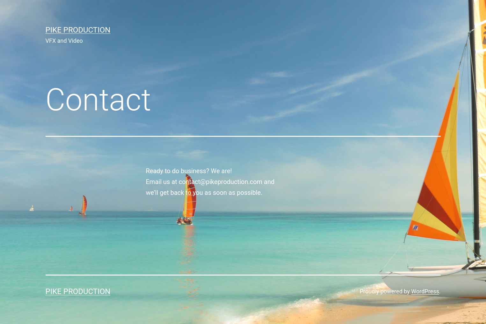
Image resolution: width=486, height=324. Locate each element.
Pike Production (78, 30)
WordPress (425, 291)
